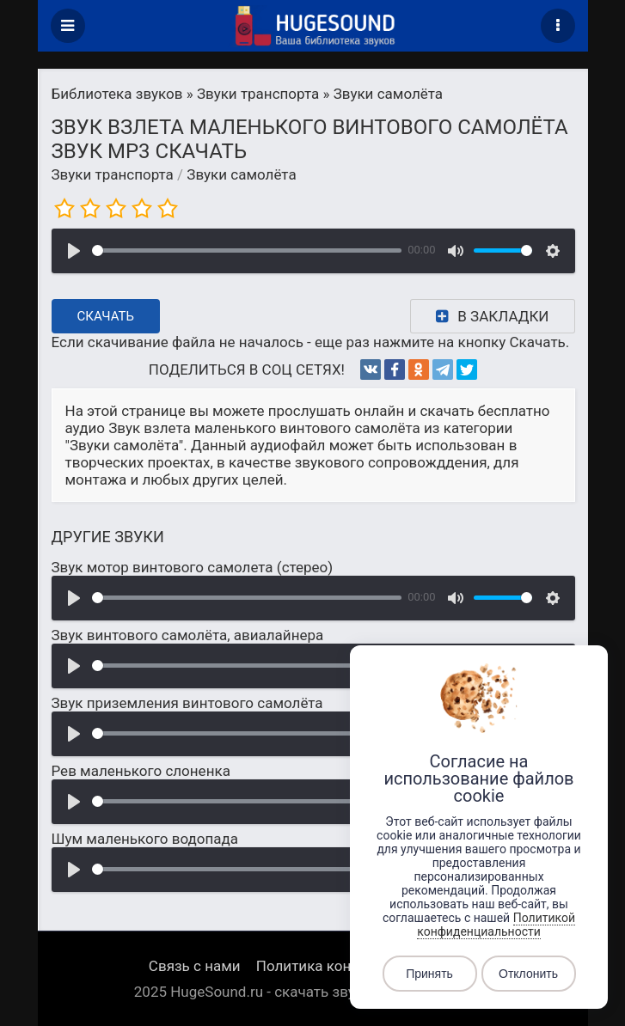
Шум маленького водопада (145, 838)
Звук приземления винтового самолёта (187, 702)
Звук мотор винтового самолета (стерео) (193, 567)
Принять (429, 973)
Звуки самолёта (241, 174)
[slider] (246, 250)
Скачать (106, 316)
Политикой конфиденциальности (496, 924)
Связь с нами (195, 965)
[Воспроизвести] (74, 251)
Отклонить (528, 973)
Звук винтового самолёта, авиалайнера (188, 635)
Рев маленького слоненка (141, 770)
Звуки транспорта (113, 174)
